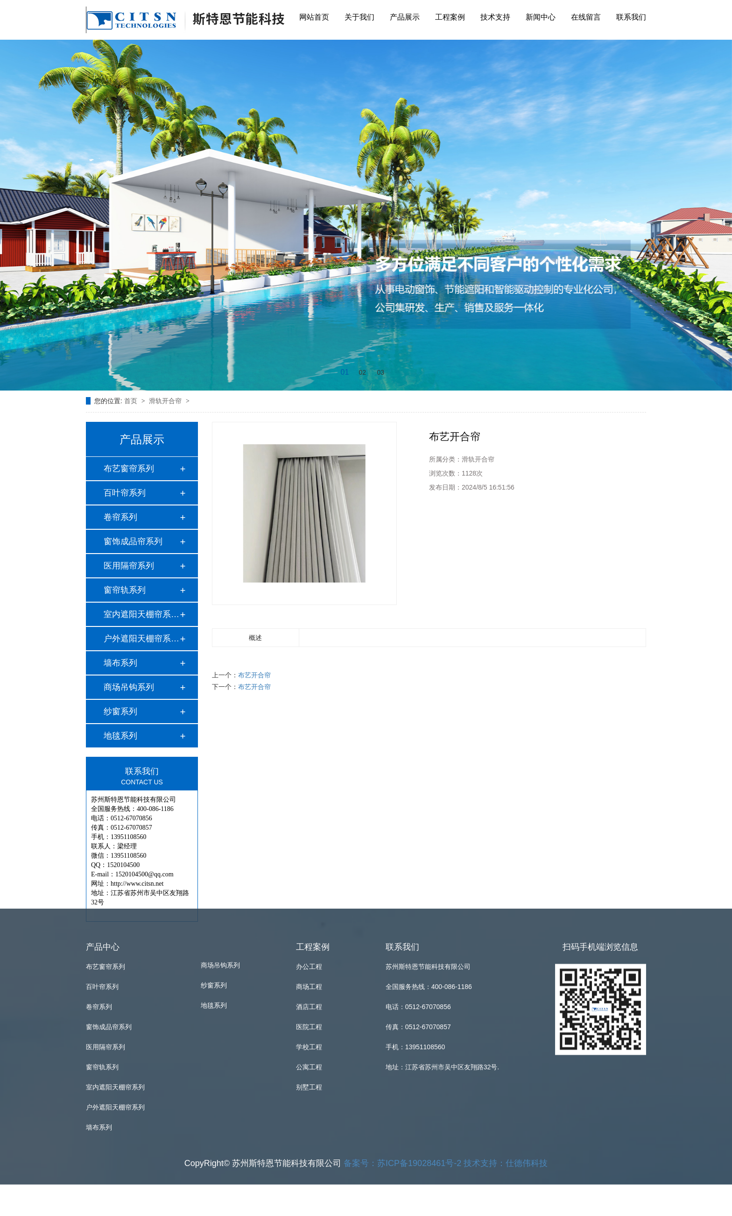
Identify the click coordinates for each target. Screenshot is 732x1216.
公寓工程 (309, 946)
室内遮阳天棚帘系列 (115, 966)
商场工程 (309, 865)
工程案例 (450, 16)
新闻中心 (541, 16)
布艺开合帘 (254, 675)
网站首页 (314, 16)
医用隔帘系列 (129, 565)
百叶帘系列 (125, 493)
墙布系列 (120, 663)
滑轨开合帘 (166, 401)
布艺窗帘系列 (129, 468)
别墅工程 (309, 966)
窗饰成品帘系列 (133, 541)
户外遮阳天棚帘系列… (141, 638)
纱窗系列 (120, 711)
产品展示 (405, 16)
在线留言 (586, 16)
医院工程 (309, 906)
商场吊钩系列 (129, 687)
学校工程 (309, 926)
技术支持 (495, 16)
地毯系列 (120, 735)
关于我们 (359, 16)
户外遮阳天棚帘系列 (115, 986)
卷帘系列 (120, 517)
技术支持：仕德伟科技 (506, 1042)
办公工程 (309, 845)
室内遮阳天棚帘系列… (141, 614)
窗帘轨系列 (125, 590)
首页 (131, 401)
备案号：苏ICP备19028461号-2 (402, 1042)
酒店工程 (309, 885)
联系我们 (631, 16)
